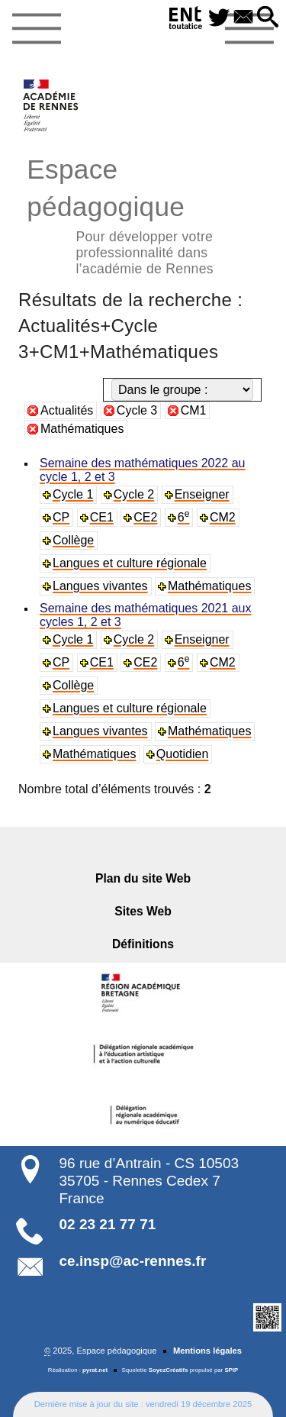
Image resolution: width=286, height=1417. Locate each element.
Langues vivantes (100, 585)
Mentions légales (207, 1350)
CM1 (194, 410)
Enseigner (202, 494)
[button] (267, 18)
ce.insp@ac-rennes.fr (133, 1261)
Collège (73, 540)
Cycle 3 (137, 410)
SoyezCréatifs (168, 1370)
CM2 (223, 517)
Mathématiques (82, 428)
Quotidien (182, 753)
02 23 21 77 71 (107, 1224)
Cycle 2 (134, 494)
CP (61, 517)
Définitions (143, 944)
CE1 (102, 517)
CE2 (145, 517)
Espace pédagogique (143, 214)
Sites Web (143, 911)
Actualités (66, 410)
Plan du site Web (143, 878)
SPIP (231, 1370)
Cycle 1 (73, 494)
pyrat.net (95, 1370)
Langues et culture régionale (130, 563)
